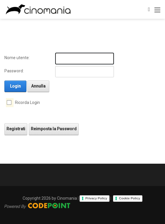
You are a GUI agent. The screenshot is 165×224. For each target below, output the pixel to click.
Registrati (15, 128)
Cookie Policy (129, 198)
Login (15, 86)
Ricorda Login (27, 102)
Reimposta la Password (54, 128)
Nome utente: (17, 57)
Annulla (38, 86)
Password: (14, 71)
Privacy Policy (96, 198)
